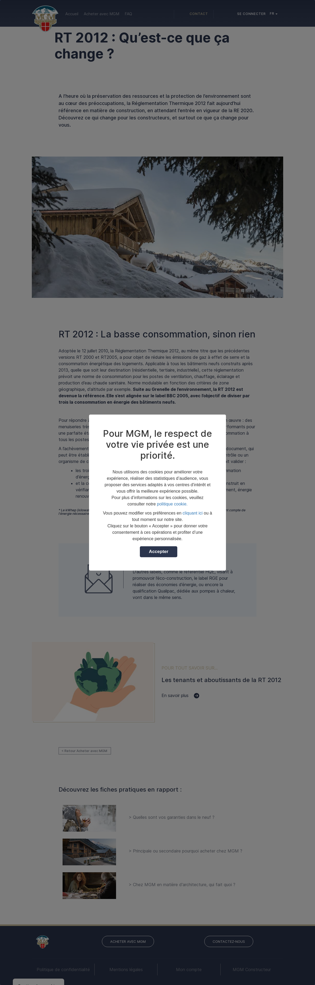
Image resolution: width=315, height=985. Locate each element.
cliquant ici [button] (193, 513)
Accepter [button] (158, 551)
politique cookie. (172, 503)
